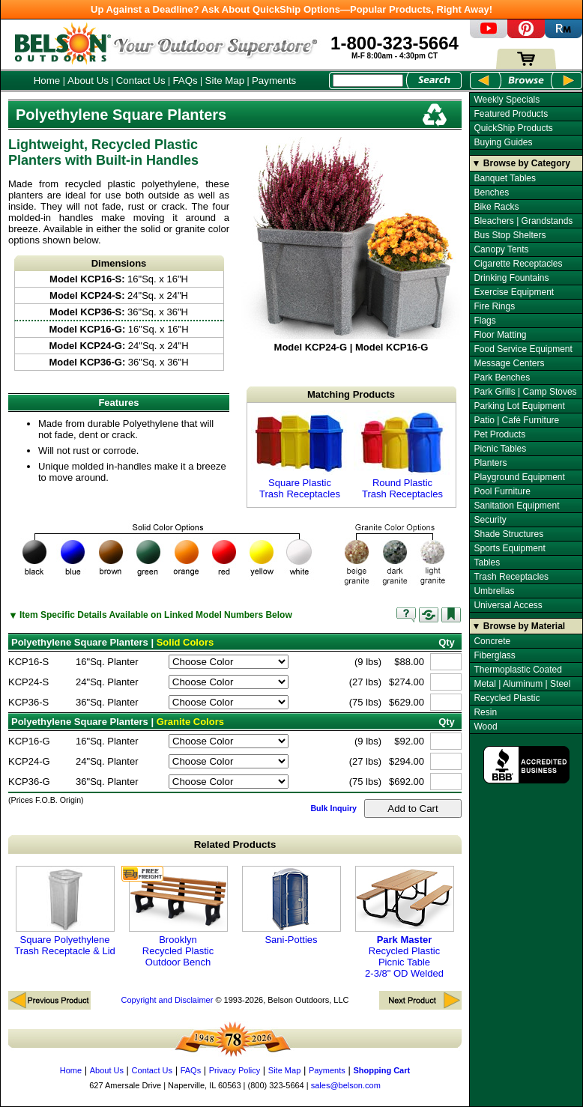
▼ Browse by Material (519, 626)
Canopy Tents (501, 249)
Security (490, 520)
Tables (487, 562)
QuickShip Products (513, 128)
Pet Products (499, 434)
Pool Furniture (502, 491)
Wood (485, 726)
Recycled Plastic (507, 698)
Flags (484, 320)
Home (47, 80)
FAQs (184, 80)
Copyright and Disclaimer (167, 999)
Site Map (225, 80)
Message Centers (509, 363)
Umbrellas (494, 591)
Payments (274, 80)
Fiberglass (494, 655)
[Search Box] (368, 80)
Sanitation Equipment (516, 505)
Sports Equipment (509, 548)
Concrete (492, 641)
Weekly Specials (507, 99)
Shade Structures (508, 534)
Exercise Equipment (514, 292)
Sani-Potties (291, 905)
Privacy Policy (234, 1070)
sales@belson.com (346, 1085)
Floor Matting (500, 335)
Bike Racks (496, 206)
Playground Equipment (519, 477)
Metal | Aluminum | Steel (522, 684)
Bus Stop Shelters (510, 235)
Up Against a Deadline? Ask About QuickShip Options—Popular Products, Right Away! (291, 9)
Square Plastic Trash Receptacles (299, 455)
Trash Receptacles (511, 576)
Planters (490, 463)
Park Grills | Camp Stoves (525, 391)
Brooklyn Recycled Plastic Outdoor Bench (178, 917)
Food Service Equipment (523, 349)
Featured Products (511, 114)
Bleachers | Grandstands (523, 221)
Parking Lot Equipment (519, 406)
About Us (88, 80)
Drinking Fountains (511, 278)
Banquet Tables (505, 178)
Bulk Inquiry (333, 808)
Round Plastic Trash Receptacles (402, 455)
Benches (491, 192)
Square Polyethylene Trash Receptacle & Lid (64, 911)
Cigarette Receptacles (518, 263)
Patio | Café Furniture (516, 420)
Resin (485, 712)
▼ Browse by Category (521, 163)
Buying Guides (503, 142)
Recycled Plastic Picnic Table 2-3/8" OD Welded (404, 922)
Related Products (235, 844)
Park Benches (502, 377)
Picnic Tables (500, 448)
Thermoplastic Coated (517, 669)
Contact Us (141, 80)
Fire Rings (494, 306)
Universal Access (508, 605)
